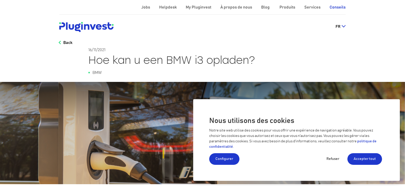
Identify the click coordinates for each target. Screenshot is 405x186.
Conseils (338, 7)
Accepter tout (365, 159)
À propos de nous (236, 7)
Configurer (224, 159)
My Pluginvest (199, 7)
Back (67, 43)
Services (312, 7)
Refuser (332, 159)
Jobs (146, 7)
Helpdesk (168, 7)
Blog (265, 7)
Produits (287, 7)
